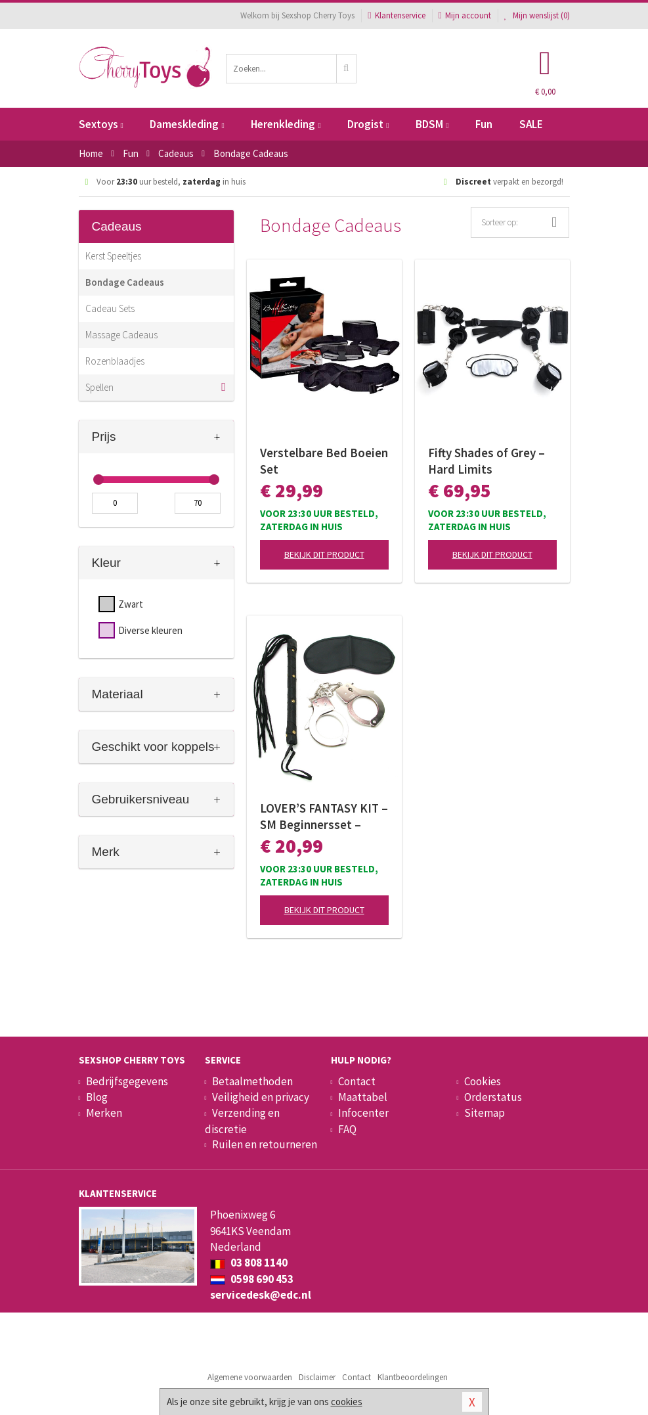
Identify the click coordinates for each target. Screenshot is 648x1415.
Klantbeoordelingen (413, 1377)
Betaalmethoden (252, 1081)
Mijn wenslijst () (537, 15)
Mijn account (465, 15)
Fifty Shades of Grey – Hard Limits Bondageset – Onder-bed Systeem (486, 461)
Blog (97, 1097)
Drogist (368, 124)
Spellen (99, 387)
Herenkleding (285, 124)
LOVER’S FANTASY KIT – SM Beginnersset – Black (324, 816)
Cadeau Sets (110, 308)
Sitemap (484, 1113)
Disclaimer (317, 1377)
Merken (104, 1113)
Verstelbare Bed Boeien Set (324, 461)
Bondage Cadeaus (124, 282)
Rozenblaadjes (114, 361)
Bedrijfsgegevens (127, 1081)
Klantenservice (396, 15)
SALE (531, 124)
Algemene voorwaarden (249, 1377)
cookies (346, 1401)
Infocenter (363, 1113)
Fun (483, 124)
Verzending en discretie (242, 1121)
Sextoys (101, 124)
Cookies (482, 1081)
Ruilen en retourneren (264, 1144)
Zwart (130, 604)
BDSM (432, 124)
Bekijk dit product (324, 554)
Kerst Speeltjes (113, 256)
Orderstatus (493, 1097)
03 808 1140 (249, 1262)
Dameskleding (187, 124)
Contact (357, 1081)
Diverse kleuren (150, 630)
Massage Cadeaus (121, 334)
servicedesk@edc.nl (260, 1295)
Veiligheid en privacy (260, 1097)
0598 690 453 (251, 1279)
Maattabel (362, 1097)
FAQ (347, 1129)
